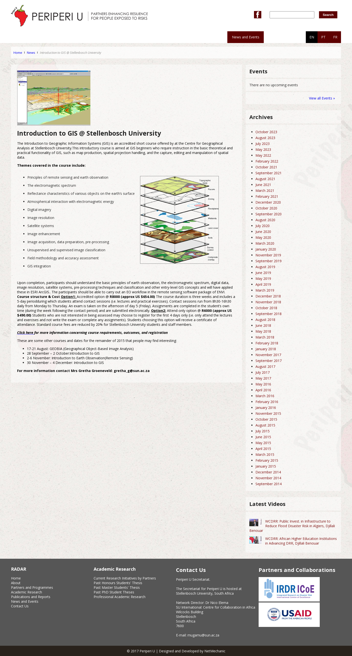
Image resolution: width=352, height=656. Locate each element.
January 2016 (265, 407)
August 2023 (265, 137)
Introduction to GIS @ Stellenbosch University (70, 52)
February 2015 (266, 460)
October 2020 (266, 208)
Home (17, 52)
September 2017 (268, 360)
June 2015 (263, 437)
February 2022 (266, 161)
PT (323, 37)
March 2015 (264, 454)
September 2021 (268, 173)
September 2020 (268, 214)
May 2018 (263, 331)
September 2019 (268, 261)
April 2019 (263, 284)
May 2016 (263, 384)
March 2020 (264, 243)
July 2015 (262, 431)
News (31, 52)
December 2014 (268, 472)
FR (335, 37)
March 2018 (264, 337)
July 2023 (262, 143)
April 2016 (263, 390)
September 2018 (268, 313)
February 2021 (266, 196)
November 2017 (268, 354)
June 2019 (263, 272)
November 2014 (268, 478)
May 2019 (263, 278)
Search (328, 15)
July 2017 (262, 372)
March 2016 (264, 396)
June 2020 (263, 231)
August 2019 (265, 266)
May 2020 (263, 237)
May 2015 (263, 442)
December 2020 (268, 202)
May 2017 (263, 378)
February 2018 (266, 343)
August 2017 (265, 366)
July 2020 (262, 225)
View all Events (320, 98)
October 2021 (266, 167)
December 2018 (268, 296)
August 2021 (265, 178)
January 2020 (265, 249)
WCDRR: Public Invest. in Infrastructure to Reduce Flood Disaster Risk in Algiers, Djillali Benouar (292, 526)
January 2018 (265, 349)
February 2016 (266, 401)
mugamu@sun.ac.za (203, 635)
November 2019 (268, 255)
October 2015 (266, 419)
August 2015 (265, 425)
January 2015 (265, 466)
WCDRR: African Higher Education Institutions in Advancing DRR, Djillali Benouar (301, 541)
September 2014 (268, 483)
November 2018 (268, 302)
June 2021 (263, 184)
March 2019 (264, 290)
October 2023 (266, 132)
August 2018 (265, 319)
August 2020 (265, 220)
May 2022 (263, 155)
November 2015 (268, 413)
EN (311, 37)
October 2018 (266, 308)
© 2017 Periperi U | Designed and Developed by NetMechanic (176, 651)
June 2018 (263, 325)
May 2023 (263, 149)
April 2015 (263, 448)
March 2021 (264, 190)
